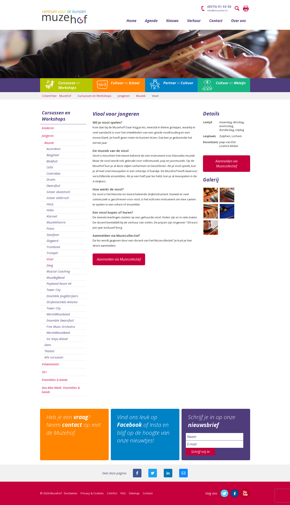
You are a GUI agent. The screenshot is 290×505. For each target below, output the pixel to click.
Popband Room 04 (59, 284)
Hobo (50, 210)
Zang (50, 266)
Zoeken (237, 8)
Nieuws (172, 20)
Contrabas (53, 174)
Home (131, 20)
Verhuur (194, 20)
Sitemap (134, 493)
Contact (215, 20)
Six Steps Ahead (57, 339)
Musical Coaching (58, 272)
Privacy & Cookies (92, 493)
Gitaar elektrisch (58, 198)
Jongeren (48, 136)
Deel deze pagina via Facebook (137, 473)
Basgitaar (53, 155)
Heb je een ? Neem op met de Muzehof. (74, 425)
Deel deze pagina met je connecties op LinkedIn (168, 473)
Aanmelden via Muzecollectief (119, 259)
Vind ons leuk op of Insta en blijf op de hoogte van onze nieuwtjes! (143, 428)
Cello (50, 167)
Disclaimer (70, 493)
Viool (50, 259)
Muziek (49, 143)
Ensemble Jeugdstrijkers (62, 296)
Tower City (53, 290)
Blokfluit (52, 161)
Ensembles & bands (55, 380)
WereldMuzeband (58, 314)
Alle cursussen (53, 357)
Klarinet (52, 216)
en (69, 85)
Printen (246, 8)
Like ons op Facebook (235, 493)
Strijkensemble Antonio (62, 302)
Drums (51, 180)
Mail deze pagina (183, 473)
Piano (50, 229)
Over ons (238, 20)
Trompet (52, 253)
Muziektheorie (56, 222)
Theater (49, 351)
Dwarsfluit (53, 186)
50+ (44, 372)
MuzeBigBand (56, 278)
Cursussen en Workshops (56, 116)
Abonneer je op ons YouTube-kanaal (245, 493)
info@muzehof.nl (217, 10)
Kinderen (48, 128)
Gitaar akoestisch (58, 192)
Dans (47, 345)
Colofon (112, 493)
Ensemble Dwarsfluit (60, 321)
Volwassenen (50, 364)
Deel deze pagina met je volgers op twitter (152, 473)
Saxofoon (53, 235)
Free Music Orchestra (61, 327)
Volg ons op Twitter (224, 493)
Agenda (151, 20)
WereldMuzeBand (58, 333)
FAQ (123, 493)
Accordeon (53, 149)
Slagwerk (53, 241)
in (178, 83)
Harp (50, 204)
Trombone (53, 247)
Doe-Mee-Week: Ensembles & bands (61, 390)
